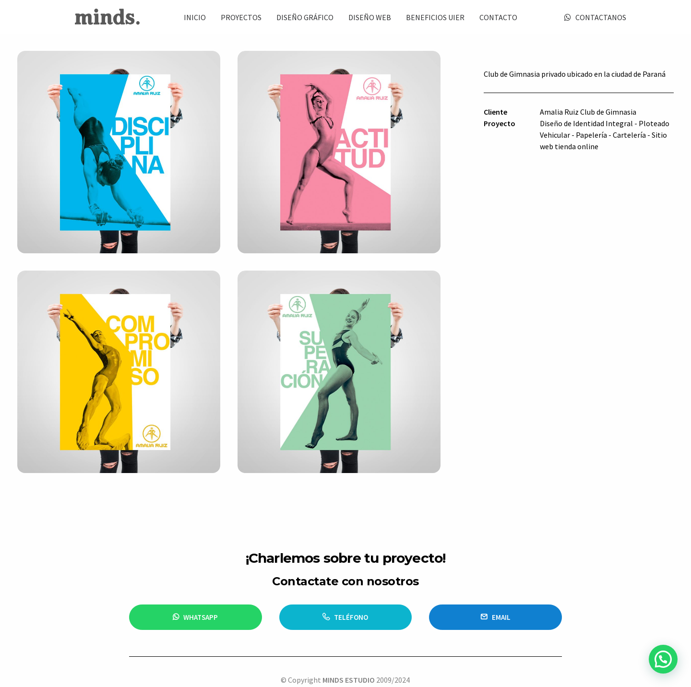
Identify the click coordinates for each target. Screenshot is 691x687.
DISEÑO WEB (369, 17)
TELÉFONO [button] (345, 578)
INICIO (195, 17)
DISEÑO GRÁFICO (305, 17)
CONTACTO (498, 17)
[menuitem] (195, 17)
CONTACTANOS (600, 17)
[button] (663, 659)
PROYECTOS (241, 17)
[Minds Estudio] (107, 17)
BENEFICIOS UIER (435, 17)
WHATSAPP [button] (195, 578)
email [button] (495, 578)
